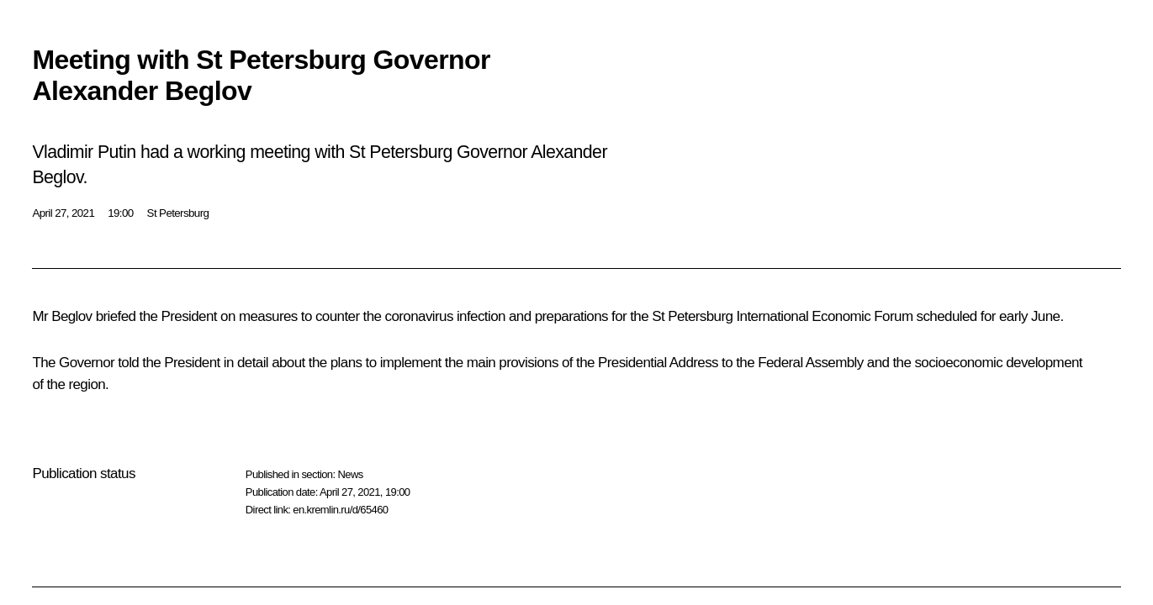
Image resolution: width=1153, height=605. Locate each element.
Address (693, 363)
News (349, 474)
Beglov (71, 316)
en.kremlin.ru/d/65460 (340, 509)
